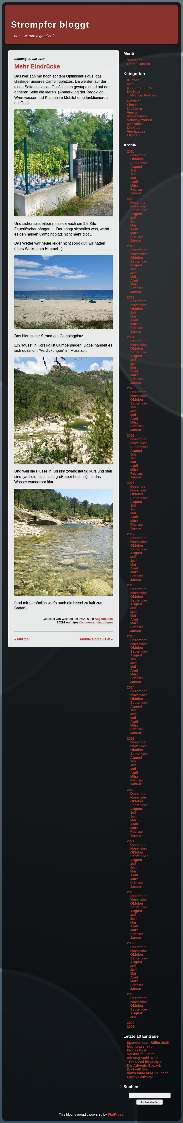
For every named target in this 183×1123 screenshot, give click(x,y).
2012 (130, 790)
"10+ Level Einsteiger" (145, 1062)
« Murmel (21, 639)
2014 (130, 687)
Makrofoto (135, 124)
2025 (130, 151)
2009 (130, 943)
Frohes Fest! (137, 1050)
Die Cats (134, 128)
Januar (136, 193)
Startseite (134, 60)
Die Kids (134, 91)
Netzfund (134, 101)
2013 (130, 738)
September (139, 163)
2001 (130, 1026)
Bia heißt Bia (137, 1069)
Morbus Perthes (143, 95)
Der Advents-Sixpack (144, 1065)
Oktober (136, 159)
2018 (130, 483)
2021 (130, 337)
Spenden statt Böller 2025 (148, 1043)
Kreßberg (134, 109)
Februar (136, 189)
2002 (130, 1023)
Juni (133, 174)
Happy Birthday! (140, 1077)
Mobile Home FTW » (96, 639)
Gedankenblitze (139, 88)
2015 (130, 636)
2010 (130, 892)
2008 (130, 994)
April (134, 182)
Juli (133, 170)
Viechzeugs (136, 131)
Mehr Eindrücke (37, 66)
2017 (130, 534)
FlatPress (134, 105)
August (136, 167)
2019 (130, 435)
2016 (130, 585)
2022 (130, 297)
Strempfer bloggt (50, 24)
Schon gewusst (139, 120)
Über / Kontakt (138, 64)
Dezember (138, 155)
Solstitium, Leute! (141, 1054)
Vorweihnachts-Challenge (147, 1073)
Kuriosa (133, 80)
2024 (130, 199)
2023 (130, 246)
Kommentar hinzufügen (96, 622)
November (138, 206)
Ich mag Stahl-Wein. (143, 1058)
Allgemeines (104, 619)
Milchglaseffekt (139, 1046)
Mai (133, 178)
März (134, 186)
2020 (130, 388)
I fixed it (133, 135)
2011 (130, 841)
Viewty (132, 112)
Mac (130, 84)
